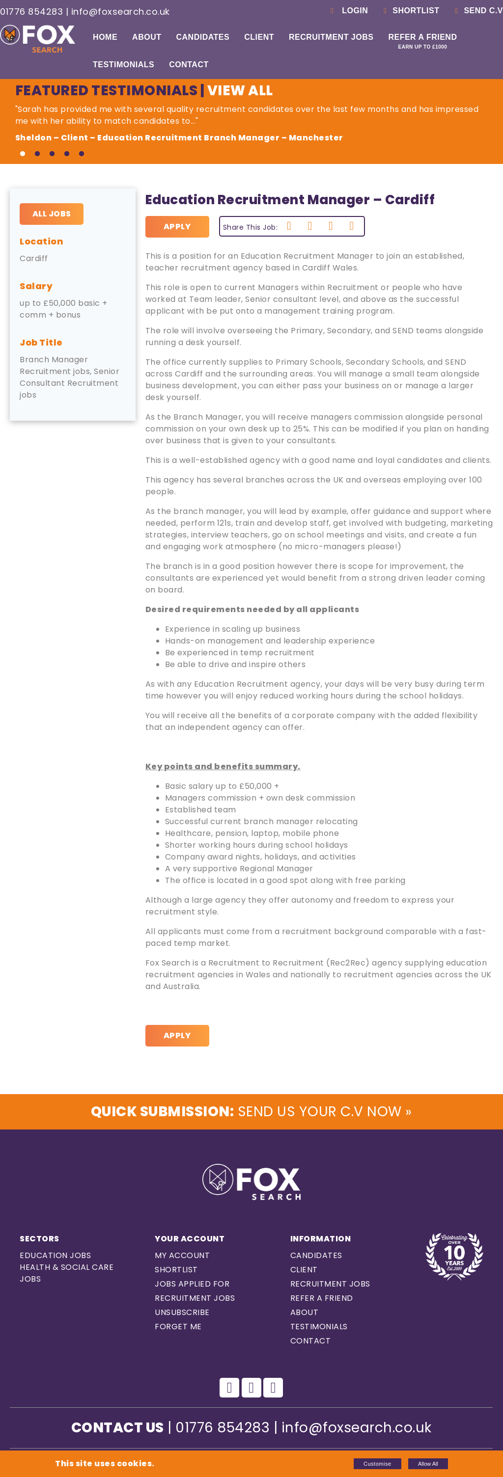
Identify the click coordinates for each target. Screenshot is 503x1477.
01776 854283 (31, 11)
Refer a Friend (422, 41)
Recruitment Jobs (331, 37)
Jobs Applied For (192, 1283)
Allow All (428, 1464)
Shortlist (409, 10)
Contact (189, 64)
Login (347, 10)
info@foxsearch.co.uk (120, 11)
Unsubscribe (182, 1312)
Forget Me (178, 1326)
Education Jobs (55, 1255)
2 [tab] (37, 154)
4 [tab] (67, 154)
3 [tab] (52, 154)
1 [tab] (23, 154)
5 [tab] (81, 154)
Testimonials (123, 64)
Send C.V (477, 10)
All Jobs (51, 213)
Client (259, 37)
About (146, 37)
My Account (182, 1255)
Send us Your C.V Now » (251, 1111)
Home (105, 37)
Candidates (202, 37)
